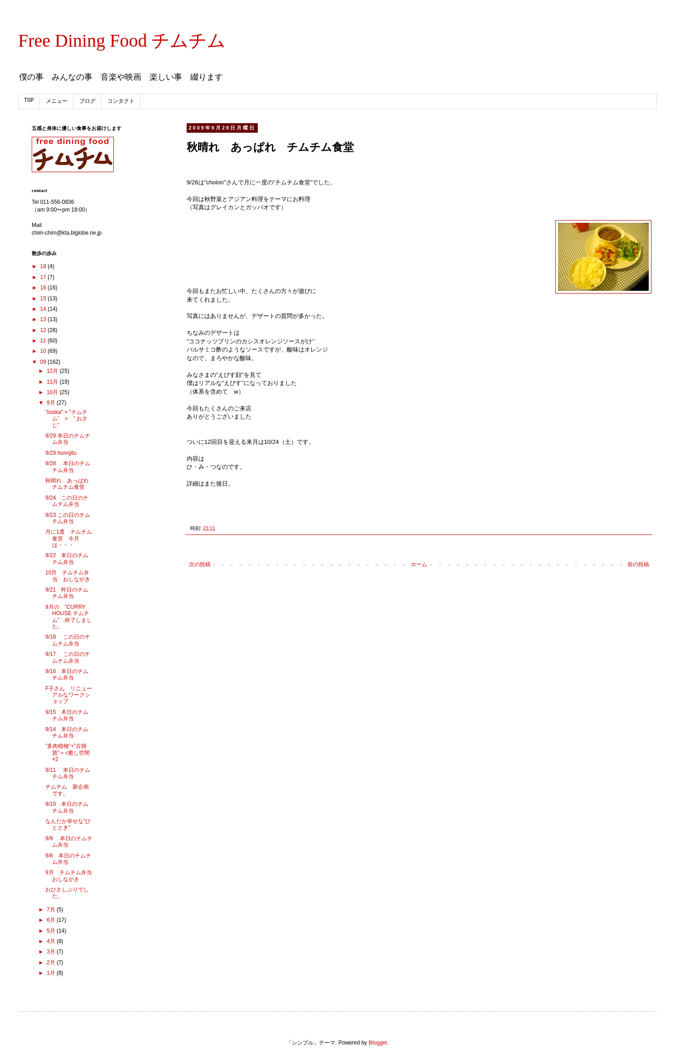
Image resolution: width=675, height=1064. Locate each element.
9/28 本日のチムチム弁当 (67, 466)
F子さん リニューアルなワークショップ (68, 695)
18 (44, 266)
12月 (53, 371)
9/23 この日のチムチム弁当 (67, 518)
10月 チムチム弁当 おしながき (67, 575)
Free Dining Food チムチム (122, 40)
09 (44, 362)
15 (44, 298)
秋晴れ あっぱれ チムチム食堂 (69, 483)
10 (44, 351)
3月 (52, 951)
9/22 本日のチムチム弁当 (66, 558)
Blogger (378, 1043)
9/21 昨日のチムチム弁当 (66, 593)
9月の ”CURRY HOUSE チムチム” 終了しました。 (68, 617)
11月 (53, 382)
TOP (29, 100)
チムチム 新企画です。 (67, 790)
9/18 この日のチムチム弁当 (67, 640)
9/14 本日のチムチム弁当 (66, 732)
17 (44, 277)
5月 (52, 931)
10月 (53, 392)
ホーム (419, 564)
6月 (52, 920)
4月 (52, 941)
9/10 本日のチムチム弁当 (66, 807)
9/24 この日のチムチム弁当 (66, 501)
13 (44, 319)
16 (44, 287)
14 (44, 309)
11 (44, 340)
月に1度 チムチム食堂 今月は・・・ (68, 538)
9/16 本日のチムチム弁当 (66, 674)
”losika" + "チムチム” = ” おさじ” (66, 418)
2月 (52, 962)
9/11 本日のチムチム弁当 (67, 773)
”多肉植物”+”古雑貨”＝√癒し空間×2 (67, 752)
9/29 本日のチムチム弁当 (67, 439)
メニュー (57, 101)
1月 (52, 973)
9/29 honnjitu (61, 453)
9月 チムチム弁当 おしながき (71, 875)
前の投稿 (638, 564)
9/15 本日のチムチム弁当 (66, 715)
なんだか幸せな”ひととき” (68, 824)
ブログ (87, 101)
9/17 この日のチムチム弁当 (67, 657)
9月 (52, 403)
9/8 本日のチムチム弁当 (68, 858)
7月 (52, 909)
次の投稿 (200, 564)
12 (44, 330)
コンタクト (121, 101)
